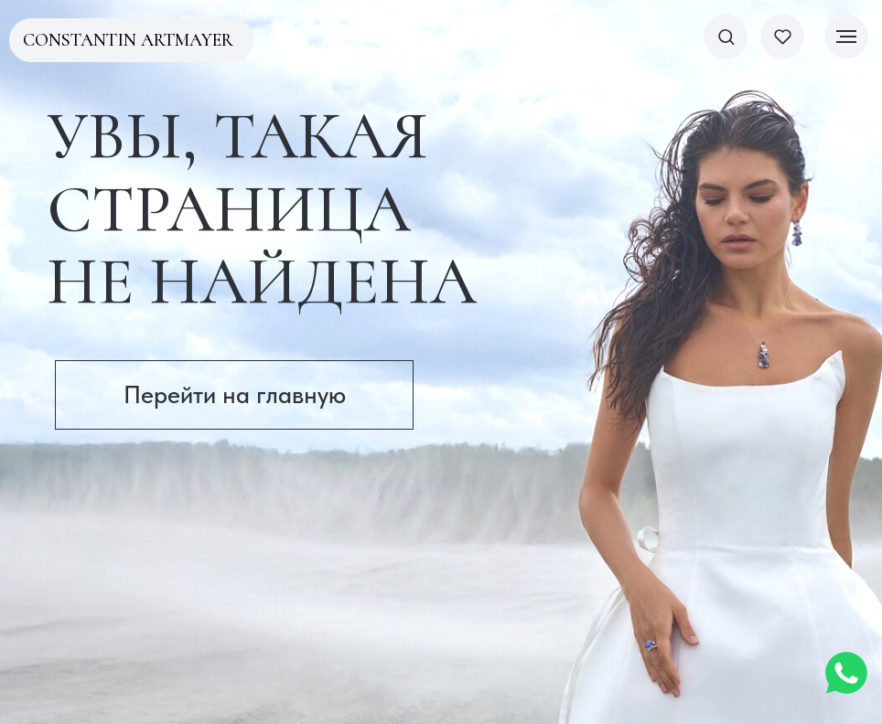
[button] (726, 36)
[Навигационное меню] (846, 36)
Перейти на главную (235, 394)
